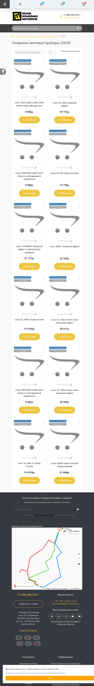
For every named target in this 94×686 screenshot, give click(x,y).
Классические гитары (28, 663)
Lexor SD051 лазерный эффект (65, 246)
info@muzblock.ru (28, 630)
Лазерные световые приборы (47, 36)
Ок (49, 678)
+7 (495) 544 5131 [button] (28, 594)
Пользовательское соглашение (65, 684)
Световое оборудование (25, 36)
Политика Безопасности (44, 515)
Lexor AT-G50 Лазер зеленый (65, 173)
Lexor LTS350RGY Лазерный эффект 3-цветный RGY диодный (29, 249)
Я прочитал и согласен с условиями (49, 515)
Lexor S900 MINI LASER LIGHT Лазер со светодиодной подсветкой (29, 176)
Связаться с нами (28, 604)
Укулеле (28, 683)
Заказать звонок (72, 17)
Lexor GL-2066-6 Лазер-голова (29, 319)
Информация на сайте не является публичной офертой (65, 623)
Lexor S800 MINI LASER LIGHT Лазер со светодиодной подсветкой (29, 393)
